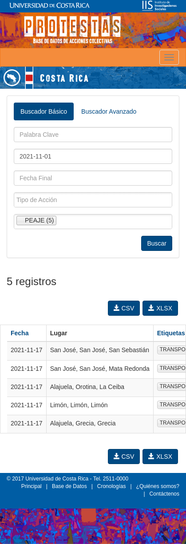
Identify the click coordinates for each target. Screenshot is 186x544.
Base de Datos (69, 486)
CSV (124, 308)
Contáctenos (164, 494)
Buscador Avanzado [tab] (108, 111)
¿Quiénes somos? (157, 486)
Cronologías (111, 486)
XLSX (160, 308)
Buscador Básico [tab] (43, 111)
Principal (31, 486)
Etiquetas (171, 333)
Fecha (19, 333)
